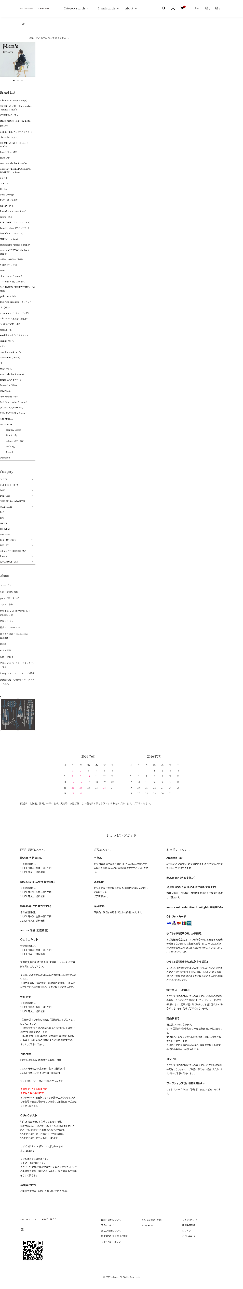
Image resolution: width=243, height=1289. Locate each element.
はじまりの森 (6, 424)
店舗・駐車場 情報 (9, 591)
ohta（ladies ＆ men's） (11, 276)
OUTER (3, 479)
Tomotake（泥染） (9, 385)
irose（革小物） (7, 194)
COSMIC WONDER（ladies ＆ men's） (14, 144)
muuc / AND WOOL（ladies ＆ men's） (14, 252)
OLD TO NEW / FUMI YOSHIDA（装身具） (17, 289)
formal (6, 452)
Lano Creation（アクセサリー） (15, 227)
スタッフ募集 (6, 604)
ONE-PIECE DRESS (9, 484)
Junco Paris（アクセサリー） (13, 211)
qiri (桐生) (5, 307)
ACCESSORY (6, 506)
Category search (70, 8)
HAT (2, 517)
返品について (107, 1225)
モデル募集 (5, 650)
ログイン (186, 1230)
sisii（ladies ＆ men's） (11, 351)
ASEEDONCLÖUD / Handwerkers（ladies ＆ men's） (16, 108)
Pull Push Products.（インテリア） (16, 301)
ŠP (1, 363)
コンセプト (5, 585)
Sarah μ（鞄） (7, 329)
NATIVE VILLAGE (8, 264)
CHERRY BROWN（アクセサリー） (16, 131)
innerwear (5, 534)
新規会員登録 (188, 1225)
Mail (197, 8)
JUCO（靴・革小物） (10, 200)
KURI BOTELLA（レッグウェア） (15, 222)
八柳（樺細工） (7, 418)
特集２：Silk (6, 621)
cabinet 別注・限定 (12, 440)
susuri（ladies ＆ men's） (12, 374)
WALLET (4, 545)
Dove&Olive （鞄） (9, 152)
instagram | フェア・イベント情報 (17, 673)
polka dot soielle (8, 296)
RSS (144, 1225)
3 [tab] (22, 80)
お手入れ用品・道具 (9, 561)
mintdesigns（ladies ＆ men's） (15, 244)
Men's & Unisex (10, 429)
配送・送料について (111, 1219)
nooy (2, 270)
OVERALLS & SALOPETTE (12, 501)
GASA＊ (4, 177)
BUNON (4, 126)
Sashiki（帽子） (7, 340)
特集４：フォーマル (10, 627)
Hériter (3, 189)
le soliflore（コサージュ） (12, 233)
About (129, 8)
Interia (3, 556)
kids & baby (9, 435)
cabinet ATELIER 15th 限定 (13, 550)
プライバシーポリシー (112, 1241)
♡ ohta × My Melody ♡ (12, 281)
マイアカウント (190, 1219)
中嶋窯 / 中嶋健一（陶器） (12, 259)
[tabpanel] (17, 59)
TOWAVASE (5, 390)
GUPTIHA (5, 183)
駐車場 (3, 644)
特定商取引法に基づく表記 (114, 1236)
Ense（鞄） (5, 157)
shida (2, 346)
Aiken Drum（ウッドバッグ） (14, 100)
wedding (7, 446)
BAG (2, 512)
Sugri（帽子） (6, 368)
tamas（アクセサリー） (11, 379)
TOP (22, 23)
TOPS (2, 490)
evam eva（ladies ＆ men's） (14, 163)
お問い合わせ (6, 656)
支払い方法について (111, 1230)
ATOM (150, 1225)
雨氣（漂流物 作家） (9, 396)
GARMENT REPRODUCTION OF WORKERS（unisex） (15, 170)
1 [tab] (14, 80)
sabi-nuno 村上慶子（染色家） (14, 318)
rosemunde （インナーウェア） (15, 312)
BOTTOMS (5, 495)
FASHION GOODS (8, 539)
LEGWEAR (5, 528)
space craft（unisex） (10, 357)
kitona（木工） (7, 216)
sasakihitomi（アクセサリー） (14, 335)
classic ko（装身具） (10, 137)
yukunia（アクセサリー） (12, 407)
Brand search (105, 8)
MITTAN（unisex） (9, 239)
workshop (5, 457)
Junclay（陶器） (8, 205)
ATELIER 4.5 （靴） (9, 115)
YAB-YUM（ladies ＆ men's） (14, 401)
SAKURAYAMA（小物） (11, 324)
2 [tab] (18, 80)
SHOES (3, 523)
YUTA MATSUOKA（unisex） (14, 413)
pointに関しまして (9, 598)
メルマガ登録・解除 (151, 1219)
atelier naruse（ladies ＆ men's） (16, 120)
